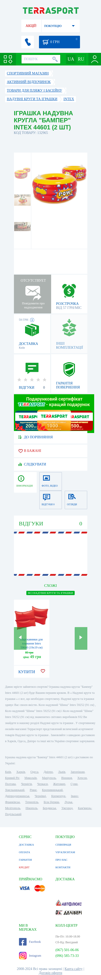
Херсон (82, 778)
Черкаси (42, 784)
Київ (8, 772)
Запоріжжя (78, 772)
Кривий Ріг (12, 778)
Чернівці (40, 796)
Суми (74, 784)
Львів (61, 772)
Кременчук (58, 796)
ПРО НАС (61, 859)
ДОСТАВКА (26, 844)
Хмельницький (14, 790)
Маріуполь (49, 778)
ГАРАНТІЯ (25, 859)
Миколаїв (30, 778)
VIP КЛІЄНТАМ (65, 852)
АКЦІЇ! (31, 26)
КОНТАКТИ (62, 867)
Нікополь (31, 808)
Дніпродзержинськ (17, 796)
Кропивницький (52, 790)
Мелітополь (12, 808)
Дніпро (48, 772)
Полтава (10, 784)
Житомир (59, 784)
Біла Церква (51, 802)
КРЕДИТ (24, 867)
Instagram (30, 955)
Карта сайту (74, 969)
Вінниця (66, 778)
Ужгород (67, 808)
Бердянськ (49, 808)
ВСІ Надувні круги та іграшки (50, 592)
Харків (20, 772)
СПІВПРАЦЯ (63, 844)
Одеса (34, 772)
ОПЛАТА (24, 852)
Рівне (33, 790)
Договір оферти (50, 973)
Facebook (30, 942)
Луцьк (69, 802)
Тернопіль (31, 802)
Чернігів (26, 784)
